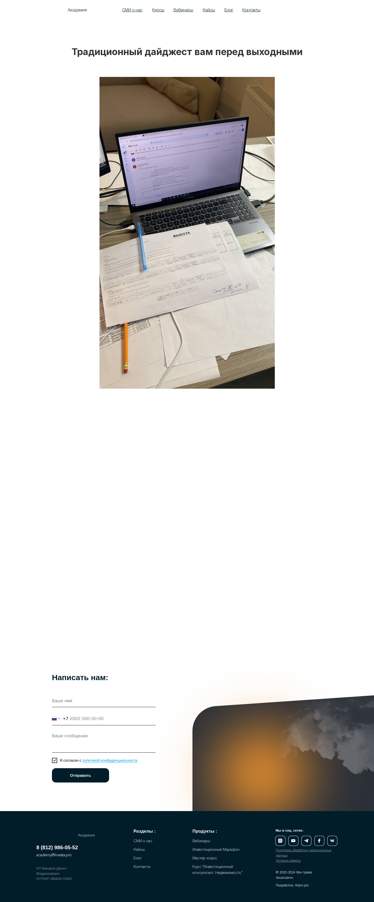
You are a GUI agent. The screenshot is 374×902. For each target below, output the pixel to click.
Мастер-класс (204, 858)
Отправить (80, 775)
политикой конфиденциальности (109, 760)
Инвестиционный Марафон (215, 850)
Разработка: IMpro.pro (292, 885)
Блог (137, 858)
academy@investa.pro (54, 855)
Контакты (141, 867)
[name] (104, 700)
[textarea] (104, 742)
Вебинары (201, 841)
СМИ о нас (142, 841)
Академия (77, 10)
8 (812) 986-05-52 (57, 847)
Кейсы (139, 850)
